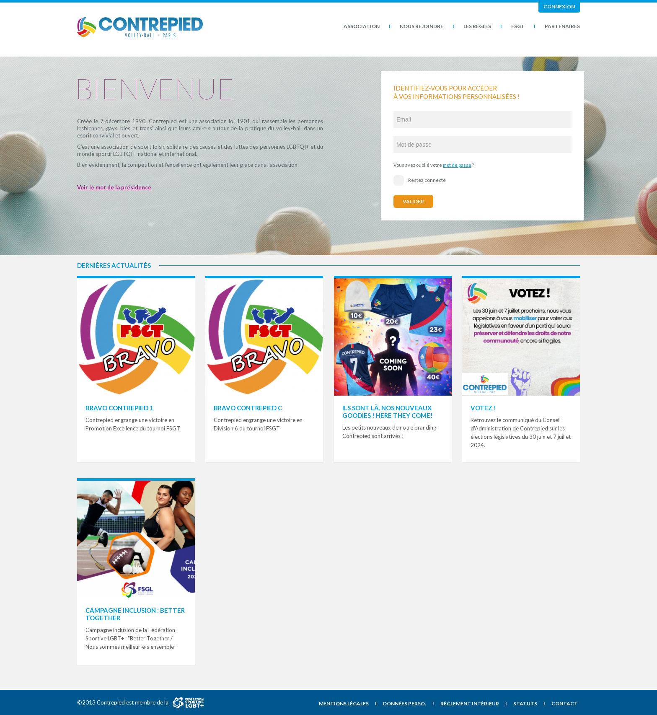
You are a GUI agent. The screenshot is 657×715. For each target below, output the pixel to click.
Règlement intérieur (469, 703)
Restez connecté (419, 180)
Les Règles (477, 26)
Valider (413, 201)
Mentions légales (344, 703)
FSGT (518, 26)
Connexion (559, 6)
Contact (564, 703)
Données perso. (404, 703)
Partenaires (562, 26)
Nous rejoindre (421, 26)
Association (362, 26)
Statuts (525, 703)
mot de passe (457, 165)
